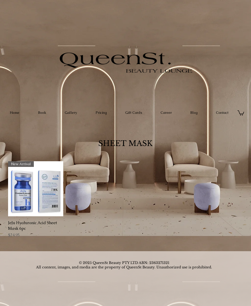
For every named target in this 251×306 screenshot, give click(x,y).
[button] (241, 113)
